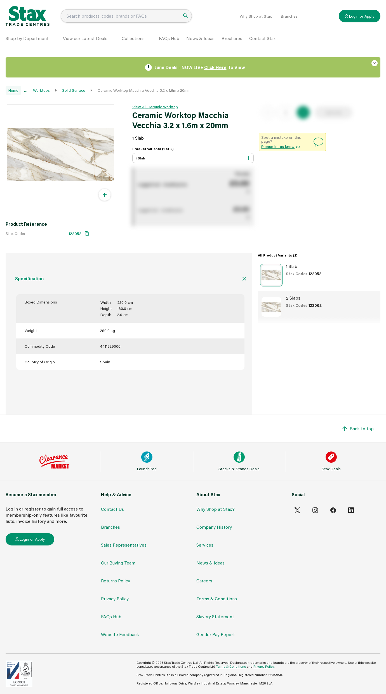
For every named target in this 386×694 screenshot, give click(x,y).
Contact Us (112, 509)
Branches (289, 16)
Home (13, 90)
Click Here (215, 67)
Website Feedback (120, 634)
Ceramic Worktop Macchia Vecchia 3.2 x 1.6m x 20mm (144, 90)
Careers (204, 581)
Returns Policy (115, 581)
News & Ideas (200, 38)
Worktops (41, 90)
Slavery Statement (215, 616)
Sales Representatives (124, 545)
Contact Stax (262, 38)
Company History (214, 527)
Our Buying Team (118, 563)
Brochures (232, 38)
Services (204, 545)
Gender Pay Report (215, 634)
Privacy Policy (115, 598)
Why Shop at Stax (256, 16)
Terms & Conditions (216, 598)
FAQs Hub (169, 38)
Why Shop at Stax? (215, 509)
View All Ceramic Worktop (155, 106)
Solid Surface (73, 90)
